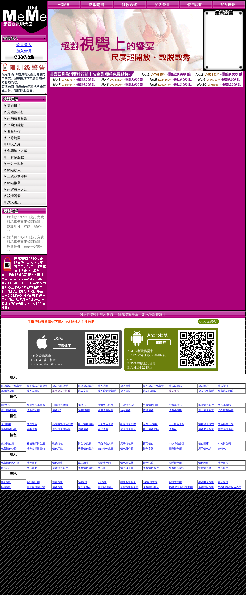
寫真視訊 (57, 482)
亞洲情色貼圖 (105, 410)
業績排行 (14, 106)
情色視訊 (57, 487)
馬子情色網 (126, 443)
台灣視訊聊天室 (129, 487)
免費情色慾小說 (10, 462)
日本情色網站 (60, 405)
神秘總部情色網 (36, 443)
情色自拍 (223, 468)
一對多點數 (15, 157)
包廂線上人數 (17, 151)
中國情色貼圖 (151, 405)
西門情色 (148, 443)
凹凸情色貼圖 (225, 410)
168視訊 (82, 482)
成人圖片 (203, 385)
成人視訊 (14, 202)
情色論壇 (57, 462)
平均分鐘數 (15, 125)
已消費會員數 (17, 118)
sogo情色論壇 (176, 443)
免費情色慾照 (176, 468)
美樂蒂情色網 (225, 429)
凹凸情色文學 (105, 443)
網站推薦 (14, 183)
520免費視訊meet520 (229, 487)
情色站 (173, 429)
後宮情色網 (204, 468)
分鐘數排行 (15, 112)
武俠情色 (32, 424)
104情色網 (84, 410)
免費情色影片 (60, 468)
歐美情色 (57, 443)
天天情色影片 (86, 448)
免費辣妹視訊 (206, 487)
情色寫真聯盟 (206, 424)
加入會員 (24, 51)
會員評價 (14, 131)
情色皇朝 (148, 448)
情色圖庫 (203, 443)
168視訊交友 (150, 482)
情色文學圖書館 (36, 448)
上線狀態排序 (17, 176)
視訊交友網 (175, 482)
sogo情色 (125, 410)
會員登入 (24, 45)
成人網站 (125, 390)
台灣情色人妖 (128, 405)
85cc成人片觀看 (61, 390)
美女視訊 (6, 482)
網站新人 (14, 170)
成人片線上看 (60, 385)
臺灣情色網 (175, 448)
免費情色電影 (86, 468)
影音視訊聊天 (105, 487)
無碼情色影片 (206, 405)
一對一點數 (15, 164)
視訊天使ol (84, 487)
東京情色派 (7, 443)
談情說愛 (14, 196)
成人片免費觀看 (107, 390)
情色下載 (57, 448)
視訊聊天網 (33, 482)
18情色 (82, 405)
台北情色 (103, 429)
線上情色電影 (86, 424)
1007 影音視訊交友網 (181, 487)
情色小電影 (224, 405)
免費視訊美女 (151, 487)
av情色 (221, 448)
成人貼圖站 (175, 385)
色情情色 (6, 424)
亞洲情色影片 (105, 405)
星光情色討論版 (61, 429)
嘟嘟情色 (83, 429)
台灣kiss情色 (150, 424)
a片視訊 (102, 482)
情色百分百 (126, 448)
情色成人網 (33, 410)
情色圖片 (223, 462)
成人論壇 (125, 385)
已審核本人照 (17, 189)
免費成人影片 (225, 390)
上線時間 (14, 138)
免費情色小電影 (36, 405)
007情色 (5, 405)
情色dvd (5, 468)
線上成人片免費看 (11, 385)
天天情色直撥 (105, 424)
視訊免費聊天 (128, 482)
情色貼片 (148, 462)
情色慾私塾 (126, 462)
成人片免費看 (206, 390)
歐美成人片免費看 (37, 385)
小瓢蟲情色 (175, 405)
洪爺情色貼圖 (9, 429)
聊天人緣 (14, 144)
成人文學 (83, 390)
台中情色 (32, 429)
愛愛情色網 (104, 462)
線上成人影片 (86, 385)
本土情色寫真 (9, 410)
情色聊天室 (126, 468)
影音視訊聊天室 (36, 487)
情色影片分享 (225, 424)
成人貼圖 (103, 385)
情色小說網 (84, 443)
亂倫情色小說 (128, 424)
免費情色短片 (9, 448)
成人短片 (174, 390)
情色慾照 (203, 462)
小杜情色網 (224, 443)
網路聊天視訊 (206, 482)
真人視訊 (223, 482)
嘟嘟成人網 (7, 390)
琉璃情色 (148, 410)
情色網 (101, 468)
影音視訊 (6, 487)
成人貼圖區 (149, 390)
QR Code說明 (208, 321)
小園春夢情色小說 (62, 424)
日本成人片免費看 (153, 385)
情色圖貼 (32, 462)
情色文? (56, 410)
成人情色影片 (128, 429)
